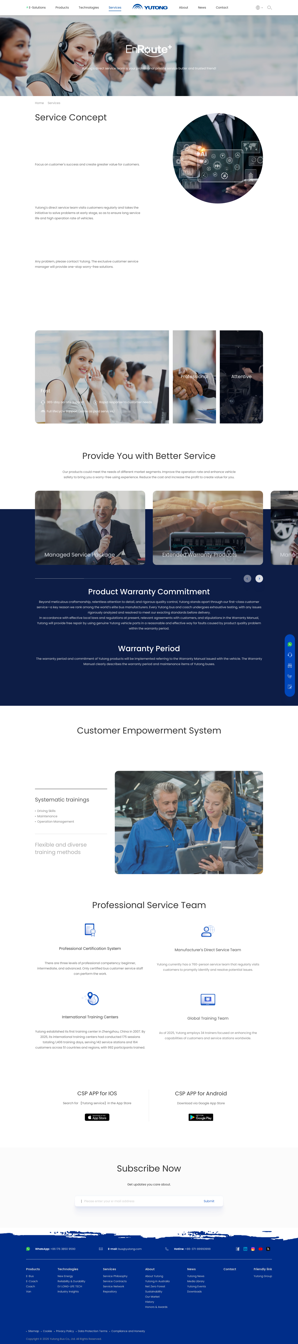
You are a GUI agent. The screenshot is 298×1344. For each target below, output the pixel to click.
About (150, 1269)
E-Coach (32, 1281)
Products (33, 1269)
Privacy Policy (65, 1331)
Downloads (194, 1291)
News (191, 1269)
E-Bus (30, 1276)
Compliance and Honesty (128, 1331)
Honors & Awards (156, 1307)
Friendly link (263, 1269)
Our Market (152, 1297)
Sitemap (33, 1331)
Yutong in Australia (157, 1281)
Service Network (113, 1286)
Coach (30, 1286)
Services (54, 103)
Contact (230, 1269)
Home (39, 103)
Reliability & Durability (71, 1281)
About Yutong (154, 1276)
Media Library (195, 1281)
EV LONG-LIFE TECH (70, 1286)
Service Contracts (115, 1281)
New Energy (65, 1276)
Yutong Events (196, 1286)
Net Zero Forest (155, 1286)
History (149, 1302)
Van (28, 1291)
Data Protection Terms (92, 1331)
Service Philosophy (115, 1276)
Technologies (68, 1269)
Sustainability (153, 1291)
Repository (110, 1291)
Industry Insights (68, 1291)
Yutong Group (263, 1276)
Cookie (47, 1331)
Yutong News (195, 1276)
